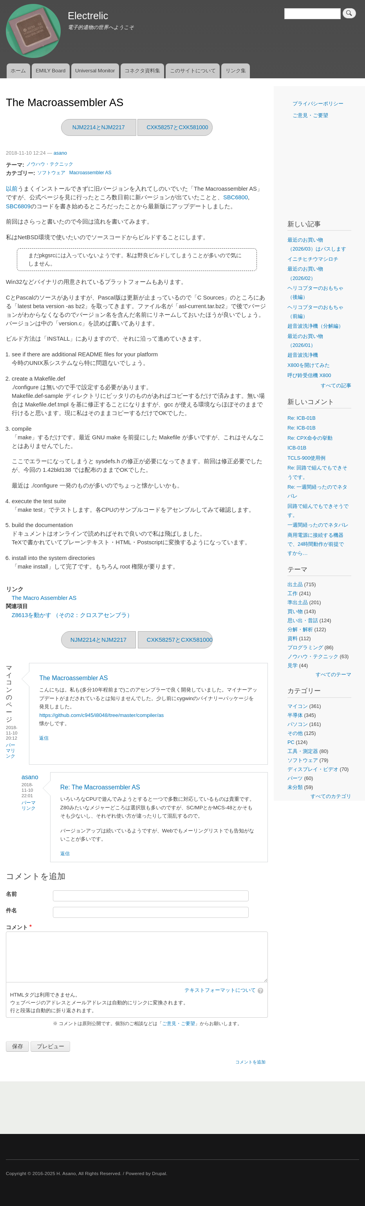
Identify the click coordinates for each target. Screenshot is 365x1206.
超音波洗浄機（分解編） (315, 326)
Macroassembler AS (90, 172)
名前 (11, 894)
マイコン (297, 706)
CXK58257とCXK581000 (177, 127)
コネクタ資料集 (142, 71)
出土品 (295, 584)
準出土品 (297, 602)
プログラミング (305, 647)
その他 (295, 733)
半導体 (295, 715)
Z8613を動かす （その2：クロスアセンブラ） (72, 615)
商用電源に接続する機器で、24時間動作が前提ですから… (315, 544)
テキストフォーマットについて (220, 990)
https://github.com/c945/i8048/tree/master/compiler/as (101, 715)
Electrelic (88, 15)
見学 (292, 665)
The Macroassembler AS (73, 678)
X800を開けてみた (308, 365)
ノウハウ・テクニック (49, 164)
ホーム (18, 71)
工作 (292, 593)
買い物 (295, 611)
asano (60, 153)
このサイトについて (193, 71)
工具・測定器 (302, 751)
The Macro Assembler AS (44, 598)
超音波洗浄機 (302, 355)
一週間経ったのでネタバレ (318, 525)
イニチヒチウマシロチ (312, 259)
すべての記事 (336, 385)
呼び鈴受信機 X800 (309, 375)
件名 (11, 911)
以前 (12, 189)
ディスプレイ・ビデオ (312, 769)
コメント (17, 927)
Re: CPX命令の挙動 (309, 438)
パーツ (295, 778)
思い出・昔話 (302, 620)
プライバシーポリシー (318, 104)
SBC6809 (18, 206)
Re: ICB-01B (301, 418)
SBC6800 (235, 197)
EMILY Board (50, 71)
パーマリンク (10, 750)
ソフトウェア (51, 172)
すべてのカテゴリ (331, 796)
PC (291, 742)
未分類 (295, 787)
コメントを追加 (250, 1062)
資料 (292, 638)
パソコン (297, 724)
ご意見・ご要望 (178, 1023)
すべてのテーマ (333, 674)
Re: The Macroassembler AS (100, 787)
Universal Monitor (95, 71)
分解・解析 (300, 629)
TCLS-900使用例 (306, 458)
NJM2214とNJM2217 (98, 127)
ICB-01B (296, 448)
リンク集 (236, 71)
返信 (44, 738)
